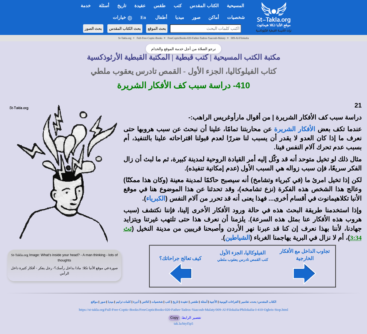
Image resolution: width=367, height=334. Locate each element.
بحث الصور (93, 28)
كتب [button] (178, 5)
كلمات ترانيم (123, 301)
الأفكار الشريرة (294, 129)
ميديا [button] (179, 17)
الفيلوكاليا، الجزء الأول (243, 253)
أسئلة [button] (104, 5)
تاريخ (175, 301)
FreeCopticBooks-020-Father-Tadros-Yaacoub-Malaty (197, 38)
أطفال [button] (161, 17)
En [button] (143, 17)
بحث (253, 301)
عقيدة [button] (140, 5)
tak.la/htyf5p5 (183, 323)
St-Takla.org (124, 38)
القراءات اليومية (229, 301)
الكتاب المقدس (267, 301)
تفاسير (245, 301)
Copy (174, 318)
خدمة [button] (86, 5)
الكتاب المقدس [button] (204, 5)
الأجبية (213, 301)
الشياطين (237, 237)
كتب (167, 301)
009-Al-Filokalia (240, 38)
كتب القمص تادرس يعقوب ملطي (242, 260)
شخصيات (157, 301)
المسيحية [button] (235, 5)
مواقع (94, 301)
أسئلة (204, 301)
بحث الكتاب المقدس (125, 28)
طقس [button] (160, 5)
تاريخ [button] (121, 5)
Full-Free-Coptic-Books (149, 38)
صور (103, 301)
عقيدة (184, 301)
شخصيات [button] (237, 17)
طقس (194, 301)
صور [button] (196, 17)
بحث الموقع (157, 28)
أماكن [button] (213, 17)
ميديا (111, 301)
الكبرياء (155, 198)
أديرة (136, 301)
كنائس (145, 301)
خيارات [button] (122, 18)
